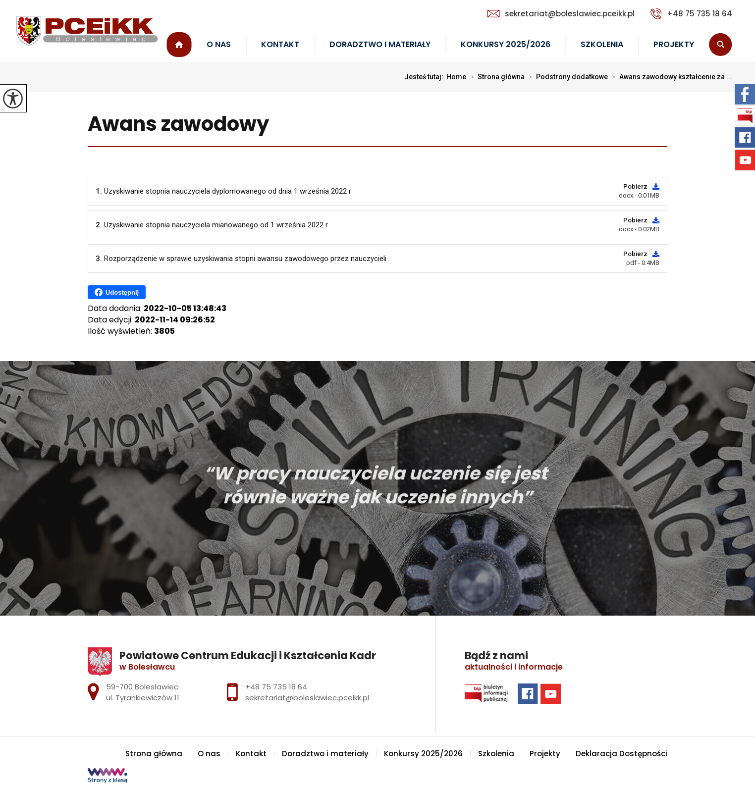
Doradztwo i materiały (380, 44)
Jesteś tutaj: (425, 76)
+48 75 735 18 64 (691, 13)
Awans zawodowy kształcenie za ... (670, 76)
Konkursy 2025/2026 (505, 44)
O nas (219, 44)
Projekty (673, 44)
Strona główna (179, 44)
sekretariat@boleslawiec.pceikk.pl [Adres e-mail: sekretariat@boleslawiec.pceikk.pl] (307, 697)
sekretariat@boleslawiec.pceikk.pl (561, 13)
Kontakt (280, 44)
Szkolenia (602, 44)
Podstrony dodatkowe (566, 76)
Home (456, 76)
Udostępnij (117, 292)
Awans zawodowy (178, 124)
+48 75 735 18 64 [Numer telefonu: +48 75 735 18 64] (276, 686)
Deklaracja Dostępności (621, 753)
